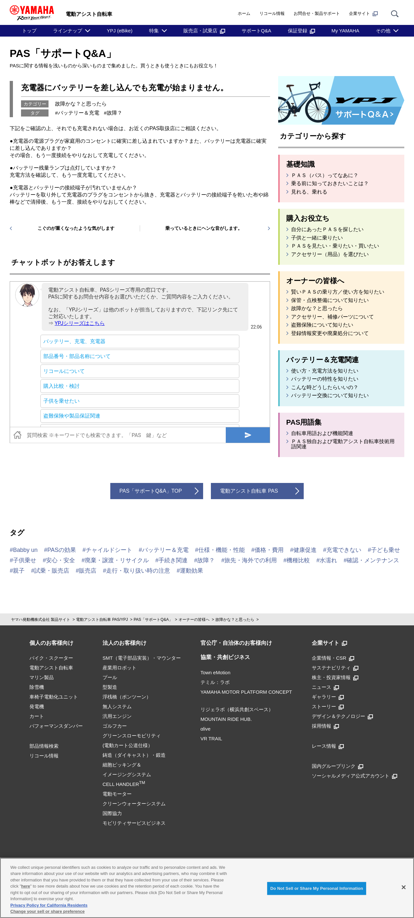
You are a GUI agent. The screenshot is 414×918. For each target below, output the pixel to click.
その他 (383, 30)
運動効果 (191, 570)
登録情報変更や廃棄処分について (330, 333)
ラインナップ (67, 30)
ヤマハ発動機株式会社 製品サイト (40, 619)
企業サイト (363, 13)
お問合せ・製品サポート (317, 13)
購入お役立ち (308, 218)
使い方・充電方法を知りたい (324, 371)
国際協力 (112, 813)
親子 (19, 570)
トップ (29, 30)
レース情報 (328, 746)
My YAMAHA (345, 30)
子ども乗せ (385, 550)
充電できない (343, 550)
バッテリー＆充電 (78, 113)
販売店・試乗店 (204, 30)
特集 (154, 30)
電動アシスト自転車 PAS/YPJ (102, 619)
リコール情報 (272, 13)
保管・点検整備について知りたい (330, 300)
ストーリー (328, 706)
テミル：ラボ (215, 682)
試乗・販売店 (51, 570)
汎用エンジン (117, 716)
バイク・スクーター (51, 658)
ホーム (244, 13)
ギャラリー (328, 697)
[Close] (404, 887)
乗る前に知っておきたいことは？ (330, 183)
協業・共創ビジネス (225, 657)
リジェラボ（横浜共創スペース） (237, 709)
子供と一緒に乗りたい (317, 238)
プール (110, 677)
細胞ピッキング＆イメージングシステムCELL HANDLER (127, 774)
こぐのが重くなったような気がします (76, 228)
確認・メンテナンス (373, 560)
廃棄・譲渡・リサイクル (117, 560)
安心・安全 (60, 560)
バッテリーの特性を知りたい (324, 379)
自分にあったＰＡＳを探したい (327, 229)
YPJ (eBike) (119, 30)
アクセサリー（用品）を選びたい (330, 254)
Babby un (25, 550)
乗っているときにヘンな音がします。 (203, 228)
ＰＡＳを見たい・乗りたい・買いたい (335, 246)
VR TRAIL (211, 738)
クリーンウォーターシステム (134, 803)
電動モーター (117, 794)
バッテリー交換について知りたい (330, 395)
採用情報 (325, 726)
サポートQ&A (256, 30)
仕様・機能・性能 (221, 550)
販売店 (87, 570)
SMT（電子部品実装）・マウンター (142, 658)
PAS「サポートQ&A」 (63, 53)
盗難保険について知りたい (322, 325)
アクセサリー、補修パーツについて (332, 316)
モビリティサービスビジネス (134, 823)
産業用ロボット (119, 667)
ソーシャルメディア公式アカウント (354, 775)
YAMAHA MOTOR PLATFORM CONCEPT (246, 692)
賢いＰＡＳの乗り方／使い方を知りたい (337, 292)
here (25, 886)
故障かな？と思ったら (81, 103)
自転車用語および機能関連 (322, 433)
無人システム (117, 706)
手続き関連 (173, 560)
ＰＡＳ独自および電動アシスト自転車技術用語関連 (343, 444)
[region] (207, 888)
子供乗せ (24, 560)
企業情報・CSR (333, 658)
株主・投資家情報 (335, 677)
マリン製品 (41, 677)
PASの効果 (61, 550)
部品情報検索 (44, 746)
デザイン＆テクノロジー (342, 716)
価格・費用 (269, 550)
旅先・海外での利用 (250, 560)
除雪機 (36, 687)
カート (36, 716)
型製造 (110, 687)
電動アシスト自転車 (51, 667)
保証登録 (301, 30)
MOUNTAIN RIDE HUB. (226, 719)
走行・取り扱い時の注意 (138, 570)
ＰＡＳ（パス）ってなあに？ (324, 175)
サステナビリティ (335, 667)
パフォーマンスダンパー (56, 726)
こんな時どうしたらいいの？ (324, 387)
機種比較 (298, 560)
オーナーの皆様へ (315, 281)
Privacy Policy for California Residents (48, 905)
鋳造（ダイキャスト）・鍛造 (134, 755)
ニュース (325, 687)
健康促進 (305, 550)
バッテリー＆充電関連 (322, 360)
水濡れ (328, 560)
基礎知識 (300, 164)
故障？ (114, 113)
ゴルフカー (115, 726)
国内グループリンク (337, 766)
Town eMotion (216, 672)
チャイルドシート (109, 550)
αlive (206, 729)
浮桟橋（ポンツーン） (127, 697)
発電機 (36, 706)
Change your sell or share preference (47, 911)
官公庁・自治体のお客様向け (236, 643)
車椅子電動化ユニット (53, 697)
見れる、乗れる (309, 192)
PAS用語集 (304, 422)
